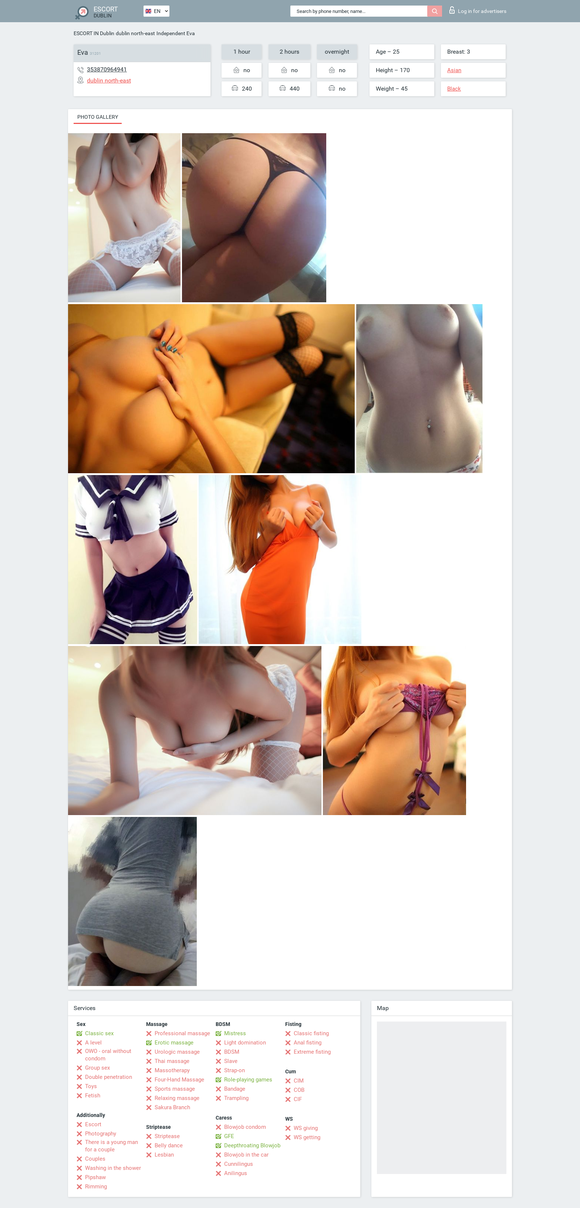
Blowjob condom (245, 1127)
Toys (91, 1086)
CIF (298, 1099)
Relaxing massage (177, 1098)
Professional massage (182, 1033)
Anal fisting (307, 1042)
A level (93, 1042)
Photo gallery (97, 117)
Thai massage (172, 1061)
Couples (95, 1158)
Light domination (245, 1042)
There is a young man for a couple (111, 1146)
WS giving (306, 1128)
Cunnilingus (238, 1164)
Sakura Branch (172, 1107)
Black (454, 88)
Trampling (236, 1098)
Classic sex (99, 1033)
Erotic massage (174, 1042)
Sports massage (175, 1089)
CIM (299, 1080)
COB (299, 1090)
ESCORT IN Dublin (94, 33)
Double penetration (108, 1077)
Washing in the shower (113, 1168)
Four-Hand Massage (179, 1079)
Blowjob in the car (246, 1154)
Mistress (235, 1033)
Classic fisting (311, 1033)
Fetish (92, 1095)
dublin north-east (135, 33)
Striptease (167, 1136)
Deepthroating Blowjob (252, 1145)
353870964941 (107, 69)
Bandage (234, 1089)
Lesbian (164, 1154)
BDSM (231, 1052)
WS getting (307, 1137)
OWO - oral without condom (108, 1055)
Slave (230, 1061)
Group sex (97, 1067)
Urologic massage (177, 1052)
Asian (454, 70)
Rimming (96, 1186)
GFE (229, 1136)
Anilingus (235, 1173)
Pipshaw (95, 1177)
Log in (477, 10)
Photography (100, 1133)
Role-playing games (248, 1079)
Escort (93, 1124)
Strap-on (234, 1070)
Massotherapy (172, 1070)
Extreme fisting (312, 1052)
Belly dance (169, 1145)
